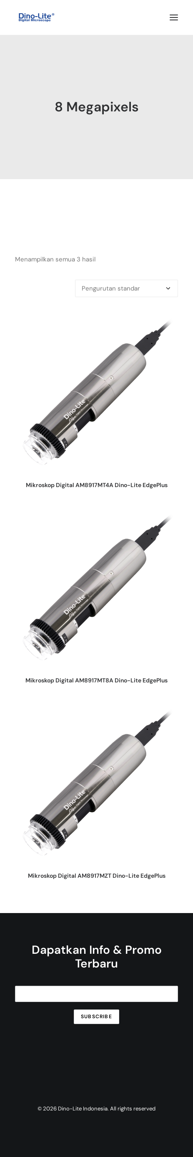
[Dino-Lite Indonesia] (36, 17)
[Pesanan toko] (126, 288)
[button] (174, 17)
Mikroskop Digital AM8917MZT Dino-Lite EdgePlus (96, 875)
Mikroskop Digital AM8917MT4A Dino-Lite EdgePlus (97, 485)
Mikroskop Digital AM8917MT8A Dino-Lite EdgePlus (96, 680)
